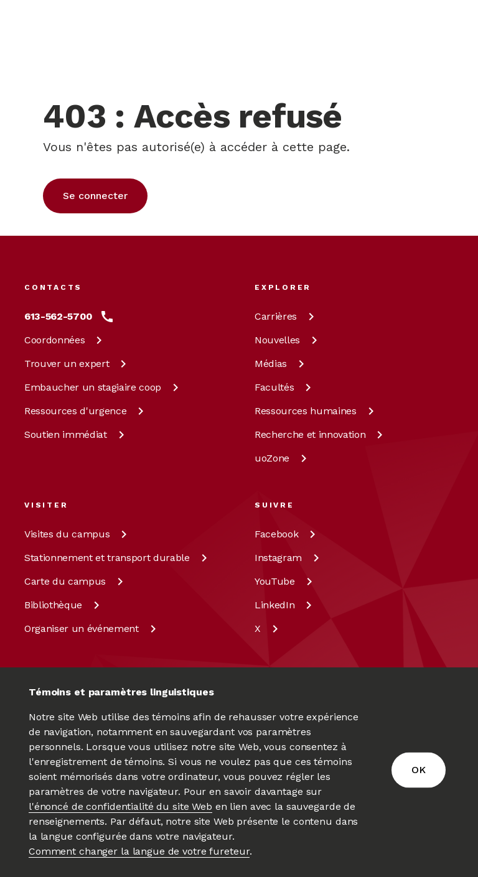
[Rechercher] (422, 47)
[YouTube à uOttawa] (286, 581)
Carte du (76, 581)
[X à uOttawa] (269, 628)
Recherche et (321, 434)
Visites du (77, 534)
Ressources (86, 411)
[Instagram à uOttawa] (289, 557)
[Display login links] (384, 47)
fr (335, 61)
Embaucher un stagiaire (103, 387)
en (336, 32)
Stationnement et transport (118, 558)
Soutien (76, 434)
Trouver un (77, 363)
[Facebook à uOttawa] (287, 534)
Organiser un (92, 628)
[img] (72, 47)
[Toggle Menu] (446, 47)
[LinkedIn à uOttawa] (285, 605)
